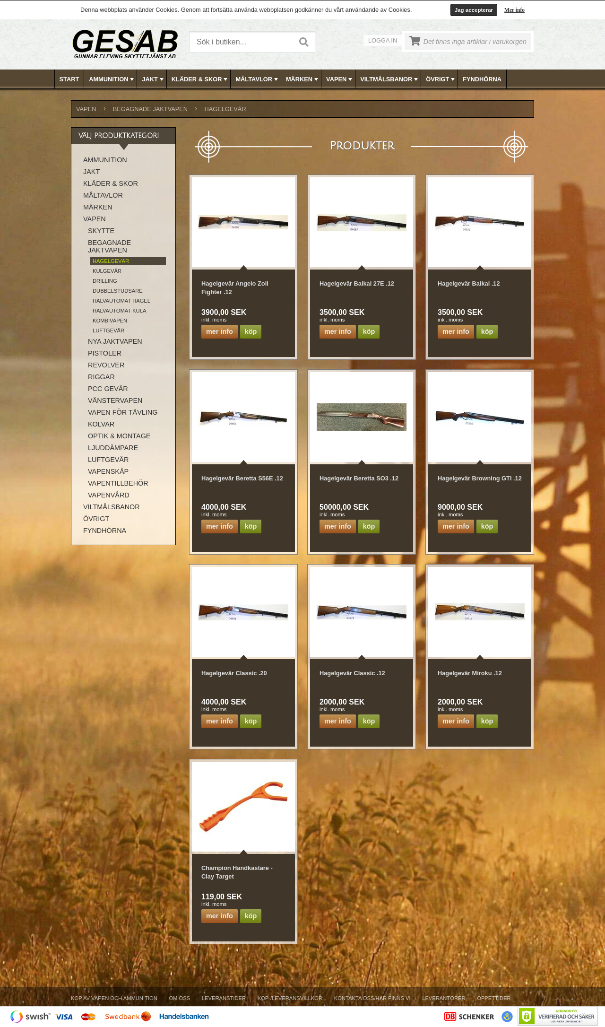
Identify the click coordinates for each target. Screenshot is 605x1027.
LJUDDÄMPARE (113, 448)
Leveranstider (224, 998)
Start (69, 79)
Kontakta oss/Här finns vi (372, 998)
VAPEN (340, 79)
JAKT (153, 79)
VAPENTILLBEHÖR (118, 483)
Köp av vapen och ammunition (114, 998)
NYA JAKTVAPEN (115, 341)
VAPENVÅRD (109, 495)
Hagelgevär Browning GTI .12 (480, 478)
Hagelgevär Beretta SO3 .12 (359, 478)
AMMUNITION (112, 79)
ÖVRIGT (441, 79)
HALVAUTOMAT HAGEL (121, 301)
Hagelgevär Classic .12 (352, 673)
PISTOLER (104, 353)
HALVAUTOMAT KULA (119, 310)
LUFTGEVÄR (108, 330)
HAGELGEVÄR (225, 109)
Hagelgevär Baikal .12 (469, 283)
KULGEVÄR (107, 271)
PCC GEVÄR (108, 388)
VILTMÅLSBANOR (390, 79)
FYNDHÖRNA (482, 79)
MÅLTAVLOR (257, 79)
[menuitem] (70, 79)
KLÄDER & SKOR (201, 79)
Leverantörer (443, 998)
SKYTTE (101, 231)
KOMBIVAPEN (110, 320)
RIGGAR (101, 377)
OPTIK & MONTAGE (119, 436)
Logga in (382, 40)
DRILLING (105, 281)
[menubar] (303, 79)
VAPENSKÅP (108, 471)
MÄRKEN (303, 79)
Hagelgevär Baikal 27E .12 (357, 283)
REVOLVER (106, 365)
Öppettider (493, 998)
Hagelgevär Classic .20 (234, 673)
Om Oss (179, 998)
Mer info (514, 10)
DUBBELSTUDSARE (118, 291)
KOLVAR (101, 424)
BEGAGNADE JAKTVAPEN (150, 109)
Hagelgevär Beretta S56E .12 (242, 478)
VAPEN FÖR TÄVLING (122, 412)
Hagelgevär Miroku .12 (470, 673)
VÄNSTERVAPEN (115, 400)
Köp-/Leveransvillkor (290, 998)
